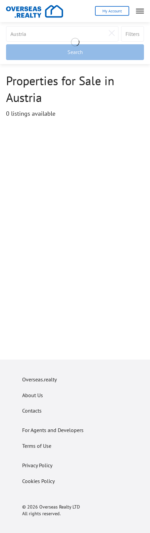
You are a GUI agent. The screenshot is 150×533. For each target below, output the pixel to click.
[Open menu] (140, 11)
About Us (32, 395)
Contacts (32, 410)
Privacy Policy (37, 465)
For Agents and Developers (53, 430)
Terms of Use (36, 445)
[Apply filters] (75, 52)
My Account (112, 10)
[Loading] (75, 43)
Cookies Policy (38, 481)
